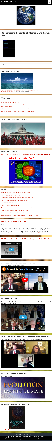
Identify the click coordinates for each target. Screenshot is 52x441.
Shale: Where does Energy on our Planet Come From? (13, 212)
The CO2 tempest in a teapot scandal (10, 205)
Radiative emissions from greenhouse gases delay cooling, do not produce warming (20, 215)
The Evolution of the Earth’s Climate (9, 202)
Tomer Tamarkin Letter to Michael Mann (10, 195)
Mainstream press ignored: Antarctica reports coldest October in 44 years (18, 111)
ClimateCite (8, 1)
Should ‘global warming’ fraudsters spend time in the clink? (14, 210)
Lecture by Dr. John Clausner (19, 90)
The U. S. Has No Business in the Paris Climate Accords (14, 200)
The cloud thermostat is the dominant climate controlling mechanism (17, 207)
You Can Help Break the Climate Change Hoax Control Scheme (15, 192)
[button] (49, 2)
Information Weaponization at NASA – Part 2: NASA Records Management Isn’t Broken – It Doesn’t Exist (25, 109)
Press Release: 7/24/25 (7, 114)
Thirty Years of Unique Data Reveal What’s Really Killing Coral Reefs (17, 197)
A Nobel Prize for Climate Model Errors (10, 102)
